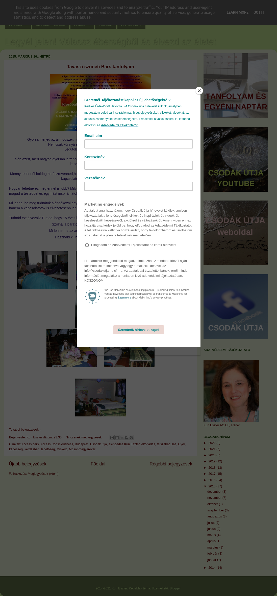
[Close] (199, 90)
